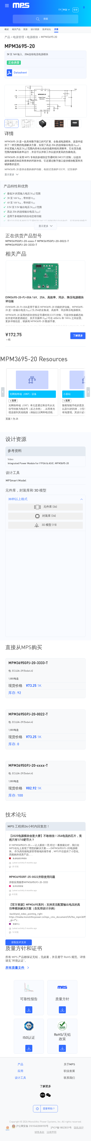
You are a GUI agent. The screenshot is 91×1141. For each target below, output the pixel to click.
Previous (3, 392)
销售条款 (39, 1132)
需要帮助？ (44, 1108)
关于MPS (69, 1064)
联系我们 (69, 1078)
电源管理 (19, 37)
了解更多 (78, 336)
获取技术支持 (18, 942)
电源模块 (33, 37)
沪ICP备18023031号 (61, 1128)
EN (60, 10)
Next (88, 392)
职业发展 (69, 1071)
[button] (12, 123)
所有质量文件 (16, 967)
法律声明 (51, 1132)
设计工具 (20, 1078)
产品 (8, 37)
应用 (20, 1071)
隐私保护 (79, 1128)
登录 (75, 10)
